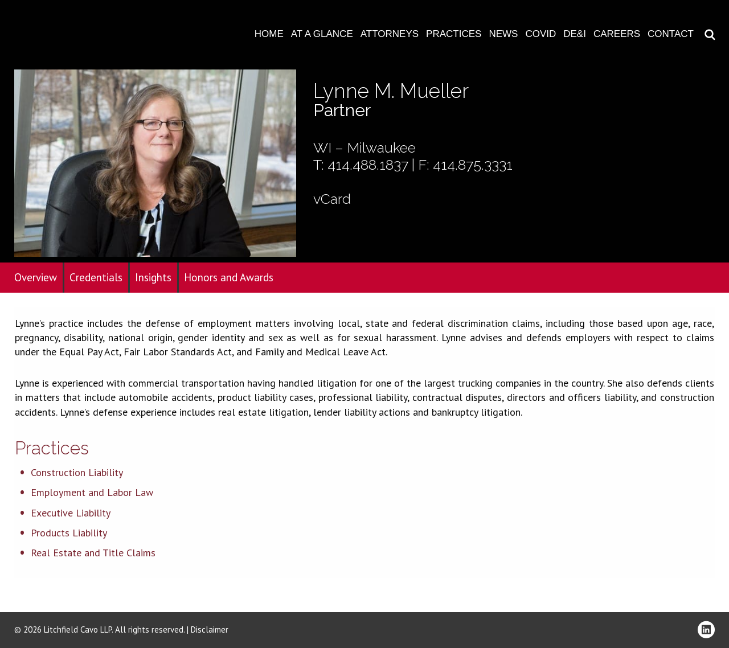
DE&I (574, 34)
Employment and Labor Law (92, 492)
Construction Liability (77, 472)
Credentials (95, 277)
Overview (35, 277)
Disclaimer (209, 629)
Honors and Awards (228, 277)
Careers (616, 34)
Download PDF (713, 43)
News (503, 34)
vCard (332, 198)
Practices (453, 34)
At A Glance (322, 34)
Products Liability (69, 532)
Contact (671, 34)
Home (269, 34)
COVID (540, 34)
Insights (153, 277)
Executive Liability (70, 512)
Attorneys (390, 34)
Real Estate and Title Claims (93, 552)
